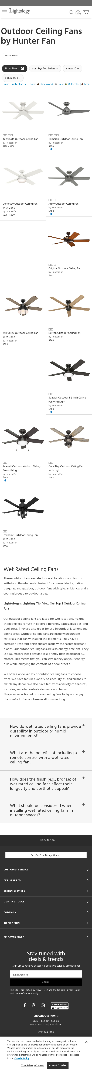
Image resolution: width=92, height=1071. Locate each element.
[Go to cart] (86, 11)
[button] (4, 12)
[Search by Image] (78, 13)
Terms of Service (23, 1004)
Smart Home (13, 56)
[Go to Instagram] (43, 1016)
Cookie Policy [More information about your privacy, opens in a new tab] (21, 1058)
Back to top (46, 851)
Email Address (20, 985)
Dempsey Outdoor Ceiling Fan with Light (20, 206)
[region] (46, 1053)
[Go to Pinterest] (34, 1016)
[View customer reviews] (59, 1016)
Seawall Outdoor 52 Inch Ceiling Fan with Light (67, 401)
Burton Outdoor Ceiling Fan (64, 334)
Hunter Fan (34, 41)
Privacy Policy (73, 1001)
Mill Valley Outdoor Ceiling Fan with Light (20, 336)
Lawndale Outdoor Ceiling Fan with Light (20, 538)
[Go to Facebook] (25, 1016)
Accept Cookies (57, 1065)
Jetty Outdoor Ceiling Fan (64, 204)
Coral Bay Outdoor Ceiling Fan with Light (66, 469)
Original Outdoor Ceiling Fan (65, 269)
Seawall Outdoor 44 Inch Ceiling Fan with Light (21, 469)
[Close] (86, 1042)
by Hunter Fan (10, 144)
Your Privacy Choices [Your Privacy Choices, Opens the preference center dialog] (32, 1065)
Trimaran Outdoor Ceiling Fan (66, 140)
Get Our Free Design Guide (46, 866)
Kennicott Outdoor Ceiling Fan (20, 140)
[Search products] (72, 12)
